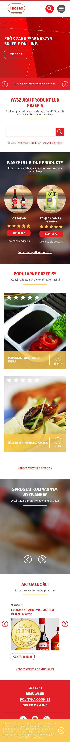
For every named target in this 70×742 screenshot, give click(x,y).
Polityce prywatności (32, 737)
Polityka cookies (35, 699)
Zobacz (16, 49)
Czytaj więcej (22, 656)
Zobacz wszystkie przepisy (35, 468)
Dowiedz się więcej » (19, 241)
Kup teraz (18, 233)
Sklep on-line (35, 705)
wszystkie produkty (30, 142)
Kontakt (35, 688)
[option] (35, 47)
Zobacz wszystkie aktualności (35, 669)
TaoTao (16, 8)
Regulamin (35, 694)
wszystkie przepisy (53, 142)
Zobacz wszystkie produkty (35, 252)
